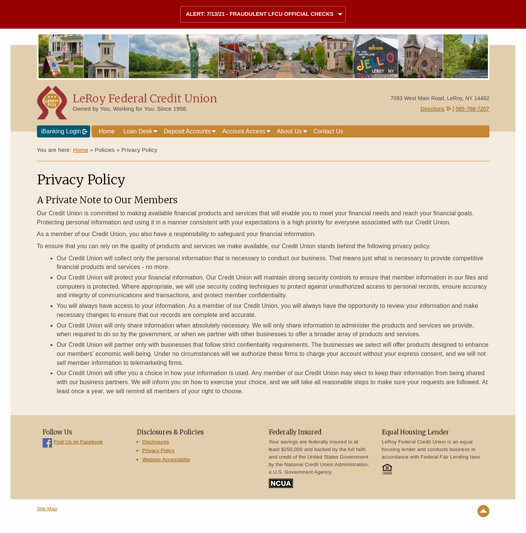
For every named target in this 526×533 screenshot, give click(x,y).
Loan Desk (137, 131)
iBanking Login (61, 131)
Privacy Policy (158, 450)
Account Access (243, 131)
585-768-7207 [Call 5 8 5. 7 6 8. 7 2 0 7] (472, 109)
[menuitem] (107, 131)
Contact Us (328, 131)
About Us (289, 131)
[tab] (263, 14)
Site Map (47, 508)
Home (107, 131)
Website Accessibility (166, 459)
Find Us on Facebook (78, 442)
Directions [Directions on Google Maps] (432, 109)
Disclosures (155, 442)
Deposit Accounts (187, 131)
